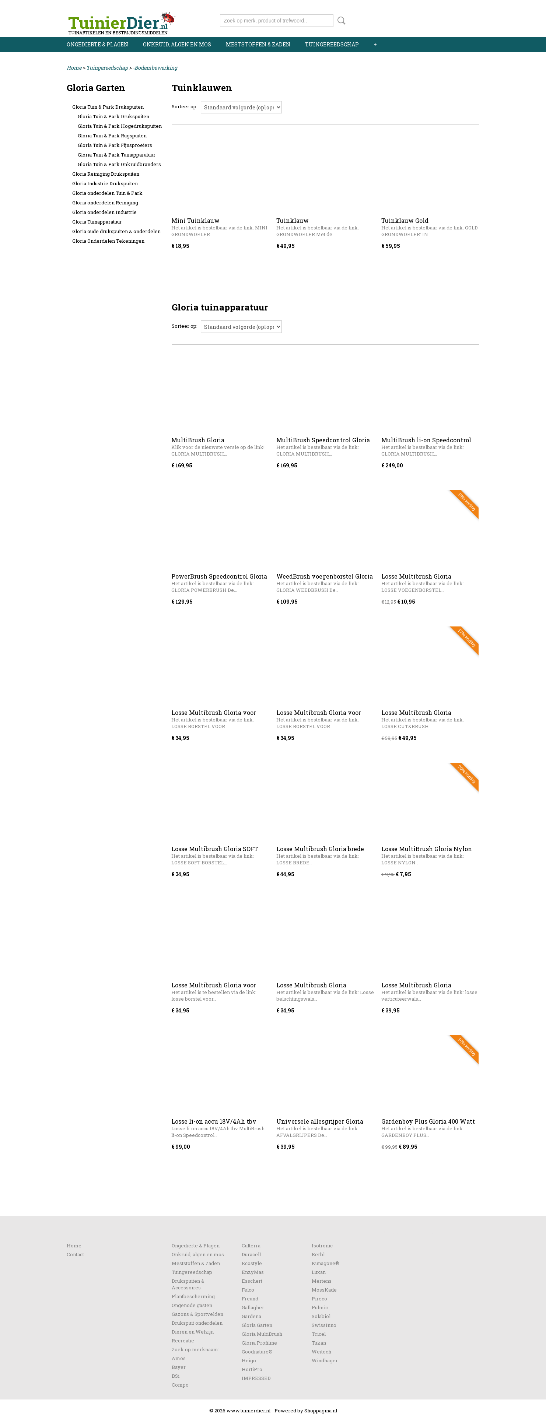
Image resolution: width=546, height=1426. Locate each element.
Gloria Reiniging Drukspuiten (105, 174)
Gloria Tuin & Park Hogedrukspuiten (120, 126)
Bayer (179, 1367)
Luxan (319, 1272)
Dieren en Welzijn (193, 1331)
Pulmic (320, 1307)
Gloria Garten (257, 1325)
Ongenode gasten (192, 1305)
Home (74, 67)
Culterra (251, 1245)
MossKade (324, 1289)
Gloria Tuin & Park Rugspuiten (112, 135)
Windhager (325, 1360)
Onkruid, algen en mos (177, 44)
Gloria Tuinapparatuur (97, 221)
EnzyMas (253, 1272)
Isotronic (322, 1245)
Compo (180, 1384)
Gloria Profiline (259, 1342)
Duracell (251, 1254)
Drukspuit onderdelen (197, 1323)
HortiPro (252, 1369)
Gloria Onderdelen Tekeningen (108, 241)
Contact (75, 1254)
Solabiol (321, 1316)
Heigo (249, 1360)
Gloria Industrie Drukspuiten (105, 183)
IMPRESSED (256, 1378)
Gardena (251, 1316)
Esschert (252, 1281)
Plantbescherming (193, 1296)
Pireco (319, 1298)
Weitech (321, 1351)
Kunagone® (325, 1263)
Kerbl (318, 1254)
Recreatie (183, 1340)
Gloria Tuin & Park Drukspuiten (108, 106)
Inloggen (434, 6)
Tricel (319, 1334)
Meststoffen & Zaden (258, 44)
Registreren (465, 6)
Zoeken (340, 20)
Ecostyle (252, 1263)
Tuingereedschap (332, 44)
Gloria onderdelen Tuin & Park (107, 193)
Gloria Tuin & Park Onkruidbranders (119, 164)
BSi (175, 1376)
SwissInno (324, 1325)
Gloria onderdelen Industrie (104, 212)
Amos (179, 1358)
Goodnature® (257, 1351)
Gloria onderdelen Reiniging (105, 202)
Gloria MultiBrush (262, 1334)
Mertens (322, 1281)
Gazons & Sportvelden (197, 1314)
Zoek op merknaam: (195, 1349)
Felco (248, 1289)
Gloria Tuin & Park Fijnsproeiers (115, 145)
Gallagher (253, 1307)
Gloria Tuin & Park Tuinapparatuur (116, 154)
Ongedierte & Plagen (97, 44)
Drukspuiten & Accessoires (188, 1284)
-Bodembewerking (155, 67)
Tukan (319, 1342)
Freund (250, 1298)
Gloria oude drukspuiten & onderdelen (116, 231)
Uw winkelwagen (454, 19)
